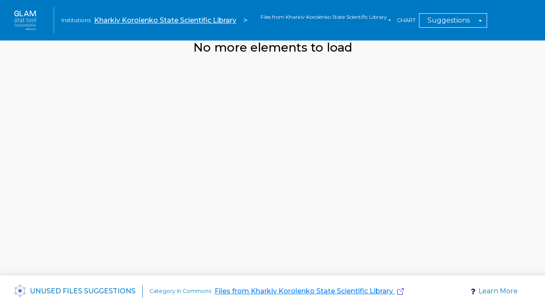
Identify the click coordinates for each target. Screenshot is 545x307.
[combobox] (325, 20)
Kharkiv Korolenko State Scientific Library (165, 20)
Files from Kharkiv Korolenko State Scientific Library (304, 291)
